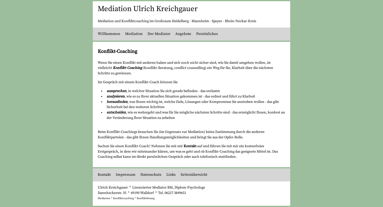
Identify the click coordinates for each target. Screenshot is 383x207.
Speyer (217, 21)
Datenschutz (150, 174)
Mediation (134, 34)
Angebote (183, 34)
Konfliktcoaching (123, 198)
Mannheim (200, 21)
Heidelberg (180, 21)
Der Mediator (159, 34)
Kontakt (190, 146)
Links (171, 174)
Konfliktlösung (146, 198)
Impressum (125, 174)
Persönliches (207, 34)
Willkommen (109, 34)
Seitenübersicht (194, 174)
